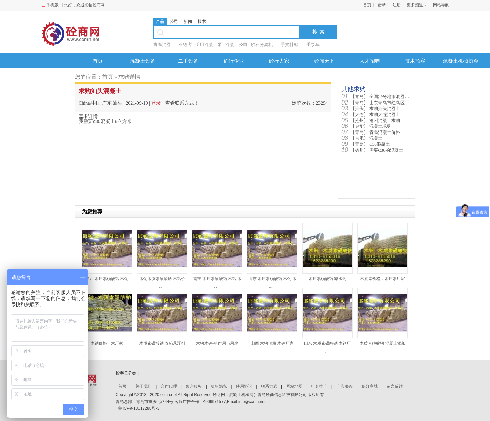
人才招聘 (370, 61)
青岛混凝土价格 (375, 132)
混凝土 (366, 138)
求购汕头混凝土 (375, 108)
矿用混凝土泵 (208, 44)
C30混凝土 (370, 144)
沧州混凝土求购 (375, 120)
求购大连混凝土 (375, 114)
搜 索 (318, 32)
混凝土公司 (236, 44)
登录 (381, 5)
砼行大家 (279, 61)
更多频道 (415, 5)
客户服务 (193, 386)
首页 (367, 5)
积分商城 (369, 386)
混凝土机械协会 (460, 61)
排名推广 (319, 386)
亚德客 (185, 44)
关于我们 (143, 386)
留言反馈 (395, 386)
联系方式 (269, 386)
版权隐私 (219, 386)
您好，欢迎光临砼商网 (84, 5)
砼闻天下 (324, 61)
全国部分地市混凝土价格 (384, 96)
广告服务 (344, 386)
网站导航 (441, 5)
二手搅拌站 (287, 44)
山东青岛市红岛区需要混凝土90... (392, 102)
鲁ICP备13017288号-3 (138, 408)
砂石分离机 (262, 44)
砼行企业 (234, 61)
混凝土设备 (143, 61)
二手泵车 (311, 44)
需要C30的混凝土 (376, 150)
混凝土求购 (370, 126)
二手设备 (188, 61)
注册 (397, 5)
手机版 (52, 5)
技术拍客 (415, 61)
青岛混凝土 (164, 44)
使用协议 (244, 386)
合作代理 (169, 386)
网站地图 (294, 386)
